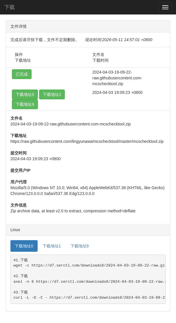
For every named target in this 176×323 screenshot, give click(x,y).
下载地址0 (25, 94)
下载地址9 (25, 104)
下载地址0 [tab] (24, 246)
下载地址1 (52, 94)
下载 (9, 7)
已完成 (22, 74)
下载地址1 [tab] (52, 246)
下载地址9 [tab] (79, 246)
